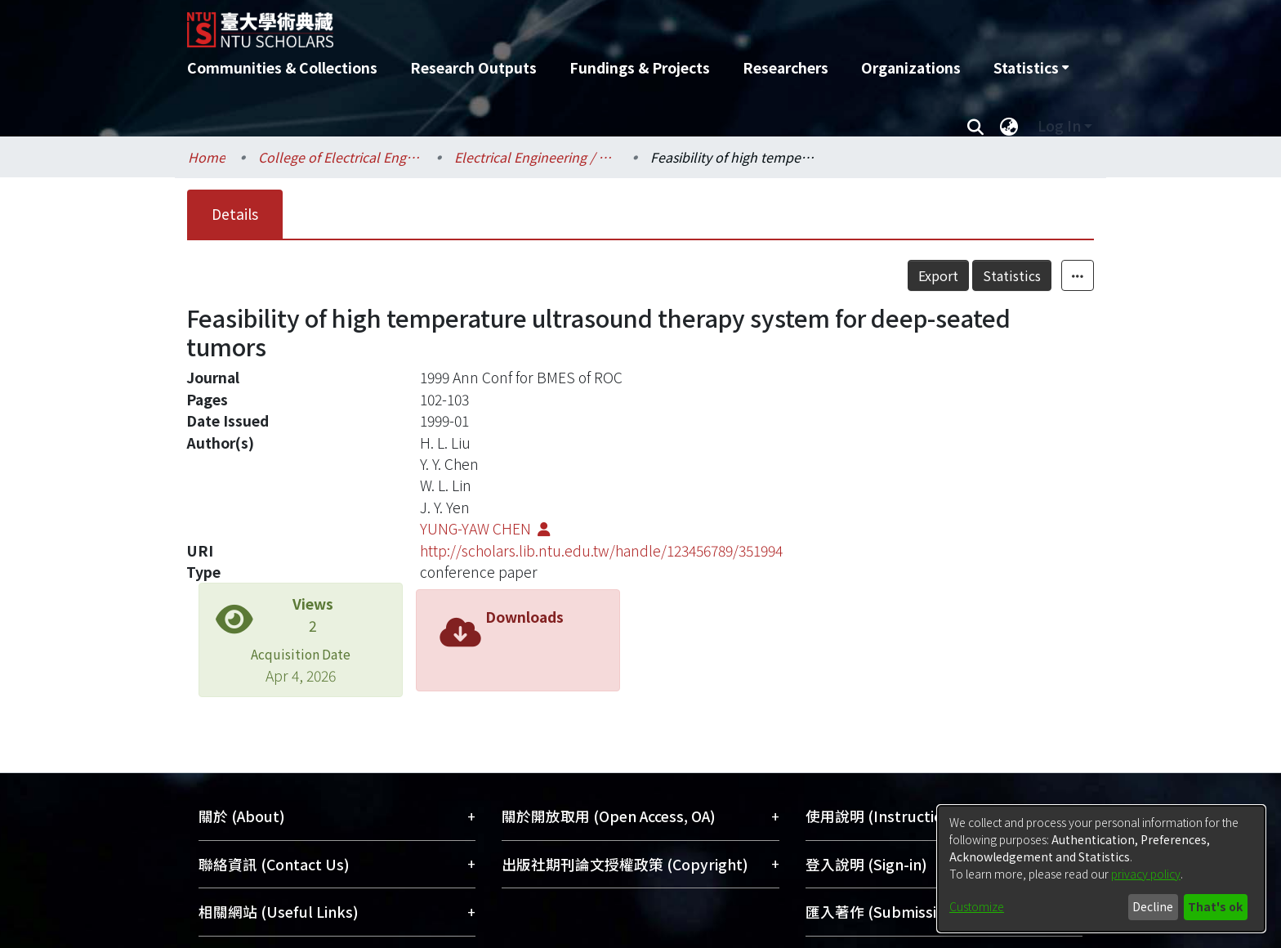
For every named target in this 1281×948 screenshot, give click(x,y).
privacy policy (1146, 873)
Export (938, 275)
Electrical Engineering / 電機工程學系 (536, 157)
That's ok (1215, 906)
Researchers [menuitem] (785, 67)
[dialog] (1101, 869)
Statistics (1012, 275)
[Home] (552, 23)
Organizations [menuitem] (911, 67)
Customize (976, 906)
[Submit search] (975, 126)
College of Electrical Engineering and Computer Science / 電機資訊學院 (340, 157)
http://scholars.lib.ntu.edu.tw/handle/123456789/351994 (601, 550)
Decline (1152, 906)
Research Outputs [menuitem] (473, 67)
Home (206, 157)
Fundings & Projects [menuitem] (639, 67)
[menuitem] (1031, 67)
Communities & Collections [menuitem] (282, 67)
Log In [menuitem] (1059, 125)
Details (235, 213)
